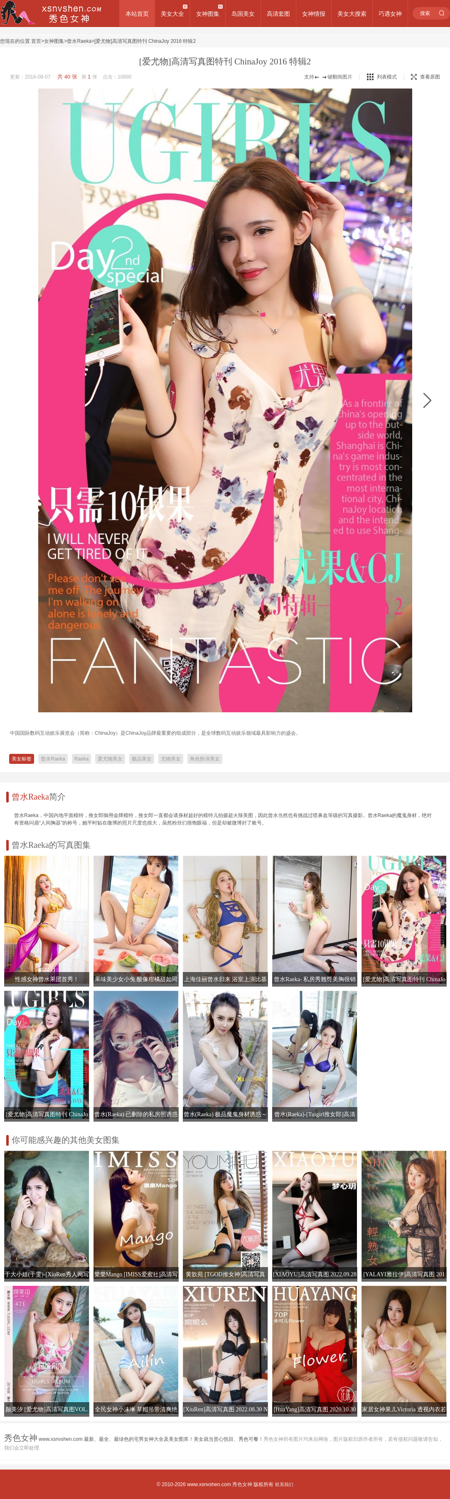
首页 (36, 41)
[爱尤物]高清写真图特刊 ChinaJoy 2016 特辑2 (145, 41)
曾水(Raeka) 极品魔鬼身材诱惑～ (226, 1114)
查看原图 (425, 77)
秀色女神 (242, 1484)
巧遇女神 (390, 13)
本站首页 (137, 13)
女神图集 (207, 13)
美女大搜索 (351, 13)
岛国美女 (243, 13)
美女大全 (172, 13)
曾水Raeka (79, 41)
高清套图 (278, 13)
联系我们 (284, 1484)
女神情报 (313, 13)
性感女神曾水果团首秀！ (47, 979)
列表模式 (387, 77)
